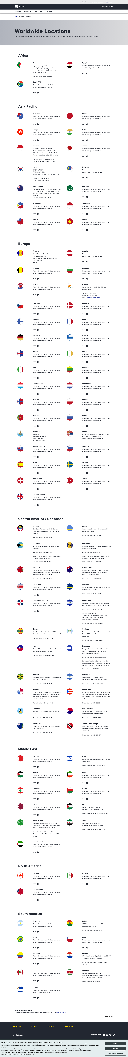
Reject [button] (115, 1048)
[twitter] (107, 1035)
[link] (17, 1027)
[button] (107, 2)
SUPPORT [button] (50, 11)
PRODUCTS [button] (27, 11)
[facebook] (104, 1035)
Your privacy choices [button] (115, 1053)
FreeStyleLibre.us (61, 1012)
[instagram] (110, 1035)
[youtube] (114, 1035)
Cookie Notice (11, 1054)
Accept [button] (115, 1043)
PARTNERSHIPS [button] (39, 11)
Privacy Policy (21, 1054)
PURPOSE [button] (18, 11)
